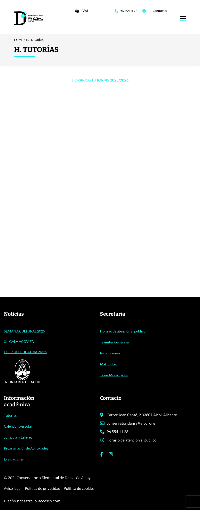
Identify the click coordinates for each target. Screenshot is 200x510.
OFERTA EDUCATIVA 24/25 (25, 352)
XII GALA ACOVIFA (19, 341)
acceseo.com (49, 501)
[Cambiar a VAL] (85, 11)
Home (18, 39)
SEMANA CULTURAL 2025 (24, 331)
